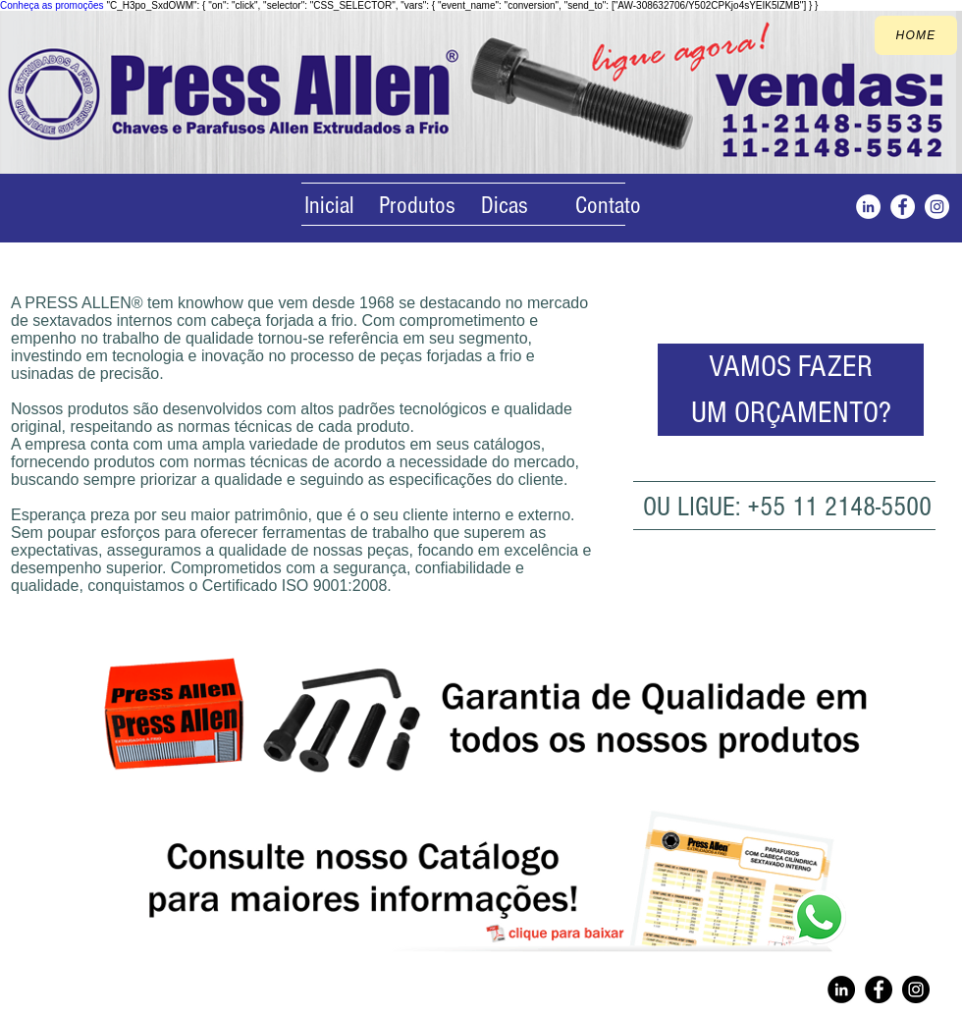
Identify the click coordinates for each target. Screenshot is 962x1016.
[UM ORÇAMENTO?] (791, 413)
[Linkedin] (841, 989)
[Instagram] (868, 206)
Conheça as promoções (52, 5)
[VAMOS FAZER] (791, 367)
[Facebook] (902, 206)
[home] (916, 35)
